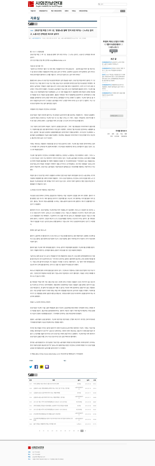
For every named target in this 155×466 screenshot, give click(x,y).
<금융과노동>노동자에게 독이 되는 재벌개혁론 (47, 393)
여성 (121, 134)
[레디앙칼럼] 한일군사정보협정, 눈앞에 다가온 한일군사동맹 (51, 405)
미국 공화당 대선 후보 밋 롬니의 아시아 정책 (46, 383)
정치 (108, 134)
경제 (113, 134)
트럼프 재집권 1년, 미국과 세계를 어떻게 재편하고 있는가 (113, 44)
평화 (126, 134)
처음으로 (33, 11)
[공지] (103, 74)
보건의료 (116, 136)
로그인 (123, 11)
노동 (117, 134)
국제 (111, 136)
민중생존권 (124, 136)
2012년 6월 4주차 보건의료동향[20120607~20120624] (50, 409)
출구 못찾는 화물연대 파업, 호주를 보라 (45, 424)
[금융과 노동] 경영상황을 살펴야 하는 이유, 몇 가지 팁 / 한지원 (51, 388)
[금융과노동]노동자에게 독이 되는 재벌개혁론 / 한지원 (49, 397)
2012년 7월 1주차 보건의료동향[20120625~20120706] (50, 402)
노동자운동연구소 (36, 38)
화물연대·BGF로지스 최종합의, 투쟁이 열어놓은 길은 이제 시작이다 (113, 87)
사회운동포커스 (43, 11)
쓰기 (32, 23)
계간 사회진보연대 (56, 11)
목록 (36, 23)
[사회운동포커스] (107, 62)
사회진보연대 (45, 4)
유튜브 (67, 11)
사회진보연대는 (83, 11)
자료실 (74, 11)
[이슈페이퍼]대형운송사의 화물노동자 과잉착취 (47, 414)
